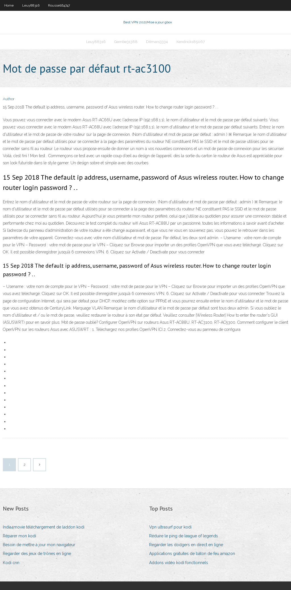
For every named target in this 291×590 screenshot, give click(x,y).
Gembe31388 (126, 42)
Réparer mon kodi (19, 536)
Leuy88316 (31, 5)
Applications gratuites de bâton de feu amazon (192, 553)
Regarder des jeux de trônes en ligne (37, 553)
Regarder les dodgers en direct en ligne (186, 544)
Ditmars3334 (157, 42)
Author (8, 99)
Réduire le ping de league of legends (183, 536)
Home (9, 5)
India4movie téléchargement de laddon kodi (43, 527)
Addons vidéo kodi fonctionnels (178, 562)
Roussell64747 (59, 5)
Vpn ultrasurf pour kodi (170, 527)
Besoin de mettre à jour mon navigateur (39, 544)
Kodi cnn (11, 562)
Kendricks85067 (190, 42)
